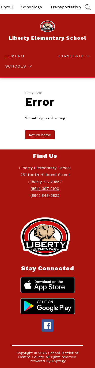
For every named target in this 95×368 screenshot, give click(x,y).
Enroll (7, 7)
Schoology (31, 7)
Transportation (65, 7)
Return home (40, 135)
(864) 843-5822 (45, 195)
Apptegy (58, 361)
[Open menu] (14, 56)
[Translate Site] (73, 56)
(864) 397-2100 (45, 188)
